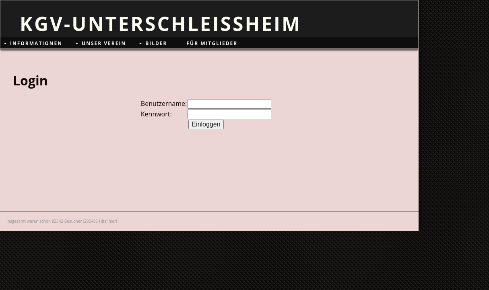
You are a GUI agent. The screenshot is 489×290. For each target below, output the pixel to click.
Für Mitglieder (212, 43)
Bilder (156, 43)
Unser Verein (104, 43)
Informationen (36, 43)
